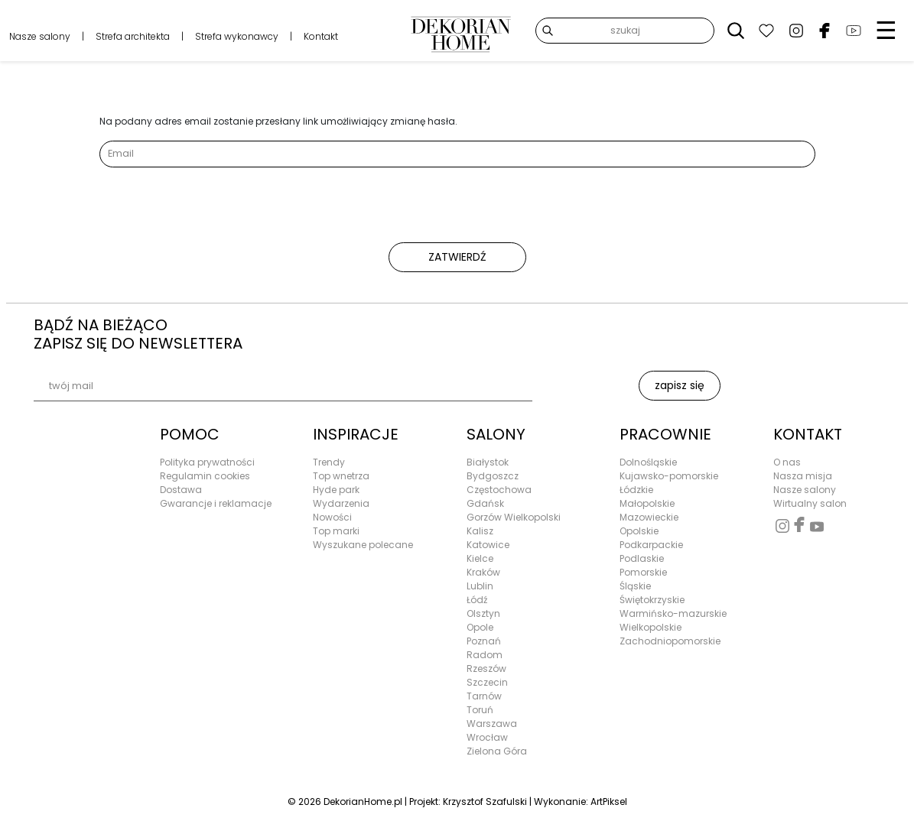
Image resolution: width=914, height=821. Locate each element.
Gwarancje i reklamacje (216, 503)
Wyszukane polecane (363, 544)
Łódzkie (636, 489)
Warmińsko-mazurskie (673, 613)
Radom (485, 654)
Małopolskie (647, 503)
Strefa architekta (133, 36)
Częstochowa (499, 489)
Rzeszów (486, 668)
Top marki (336, 530)
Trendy (329, 462)
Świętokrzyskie (652, 599)
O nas (787, 462)
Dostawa (181, 489)
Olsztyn (483, 613)
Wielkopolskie (650, 627)
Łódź (477, 599)
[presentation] (215, 212)
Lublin (480, 585)
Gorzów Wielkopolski (514, 517)
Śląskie (635, 585)
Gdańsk (485, 503)
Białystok (488, 462)
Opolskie (639, 530)
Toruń (480, 709)
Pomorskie (643, 572)
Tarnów (484, 696)
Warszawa (492, 723)
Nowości (332, 517)
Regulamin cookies (205, 475)
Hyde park (336, 489)
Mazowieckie (649, 517)
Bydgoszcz (493, 475)
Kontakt (321, 36)
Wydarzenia (341, 503)
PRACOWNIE (665, 434)
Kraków (483, 572)
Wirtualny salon (810, 503)
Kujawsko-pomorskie (669, 475)
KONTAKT (807, 434)
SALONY (496, 434)
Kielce (480, 558)
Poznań (484, 640)
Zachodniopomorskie (670, 640)
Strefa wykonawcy (236, 36)
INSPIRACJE (355, 434)
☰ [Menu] (886, 30)
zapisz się (679, 385)
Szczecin (487, 682)
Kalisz (480, 530)
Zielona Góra (497, 751)
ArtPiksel (608, 801)
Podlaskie (642, 558)
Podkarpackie (651, 544)
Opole (480, 627)
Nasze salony (39, 36)
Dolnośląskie (648, 462)
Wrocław (487, 737)
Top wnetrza (341, 475)
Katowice (488, 544)
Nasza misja (802, 475)
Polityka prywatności (207, 462)
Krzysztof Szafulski (485, 801)
